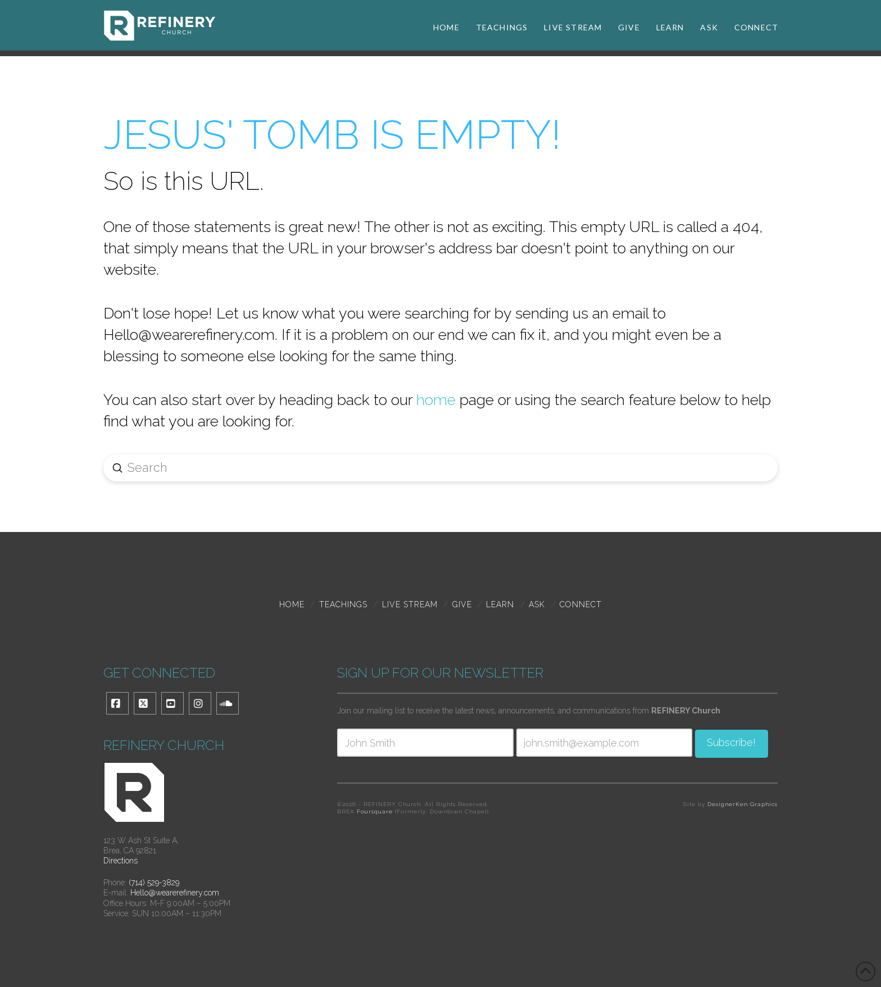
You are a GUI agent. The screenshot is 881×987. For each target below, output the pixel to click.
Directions (120, 860)
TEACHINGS (343, 604)
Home (292, 604)
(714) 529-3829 (154, 882)
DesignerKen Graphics (742, 804)
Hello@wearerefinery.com (174, 892)
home (436, 399)
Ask (537, 604)
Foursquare (375, 811)
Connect (581, 604)
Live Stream (410, 604)
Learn (500, 604)
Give (462, 604)
